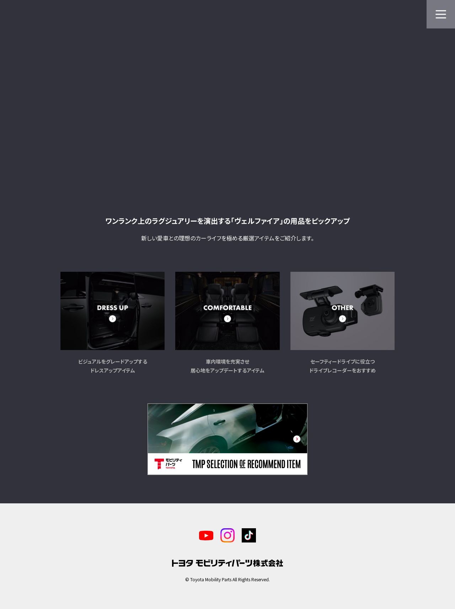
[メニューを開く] (441, 14)
